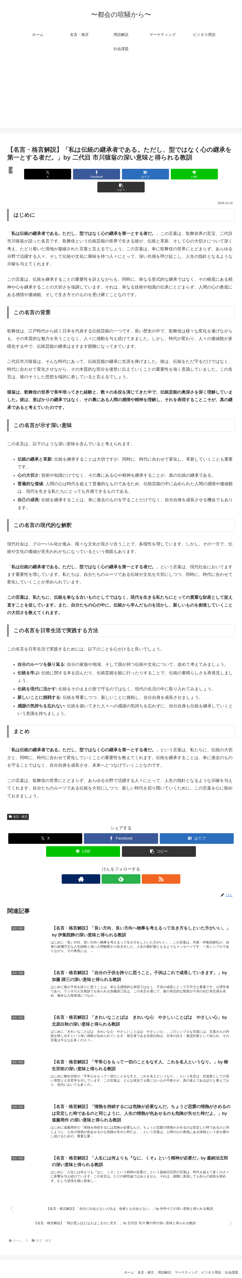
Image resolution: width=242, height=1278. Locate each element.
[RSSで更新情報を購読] (132, 866)
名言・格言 (18, 803)
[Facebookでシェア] (83, 174)
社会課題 (231, 1263)
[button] (197, 174)
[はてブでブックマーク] (121, 174)
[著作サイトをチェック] (110, 866)
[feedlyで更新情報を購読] (121, 866)
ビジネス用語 (209, 1263)
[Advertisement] (121, 95)
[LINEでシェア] (159, 174)
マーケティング (182, 1263)
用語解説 (159, 1263)
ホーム (122, 1263)
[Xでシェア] (44, 174)
